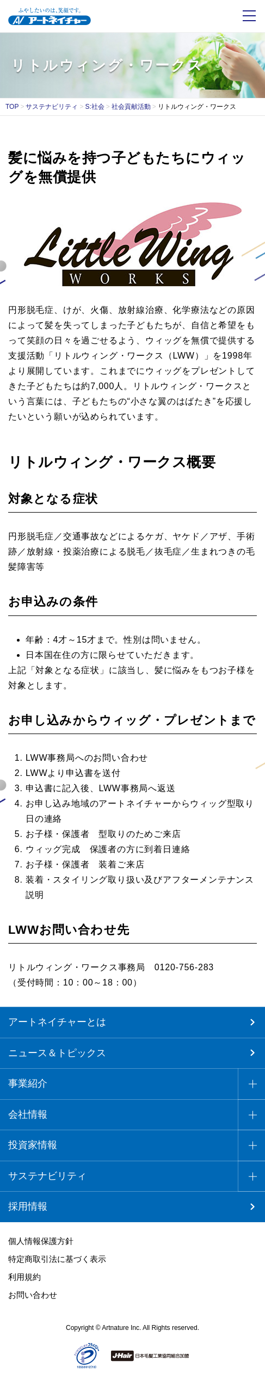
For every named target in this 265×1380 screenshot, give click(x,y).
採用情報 (27, 1206)
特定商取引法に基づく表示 (57, 1259)
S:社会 (94, 106)
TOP (12, 106)
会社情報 (27, 1114)
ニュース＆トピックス (57, 1053)
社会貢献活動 (131, 106)
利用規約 (24, 1277)
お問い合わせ (32, 1294)
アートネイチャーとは (57, 1021)
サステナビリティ (52, 106)
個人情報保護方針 (40, 1241)
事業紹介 (27, 1083)
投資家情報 (32, 1144)
